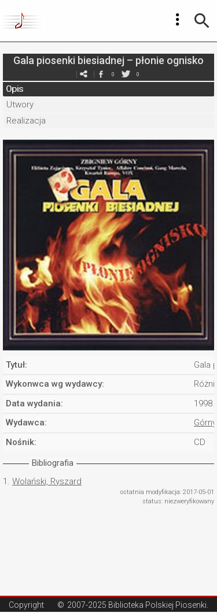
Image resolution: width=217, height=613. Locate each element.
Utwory (20, 104)
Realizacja (26, 120)
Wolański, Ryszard (47, 481)
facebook (101, 74)
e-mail (84, 74)
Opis (14, 89)
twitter (126, 74)
